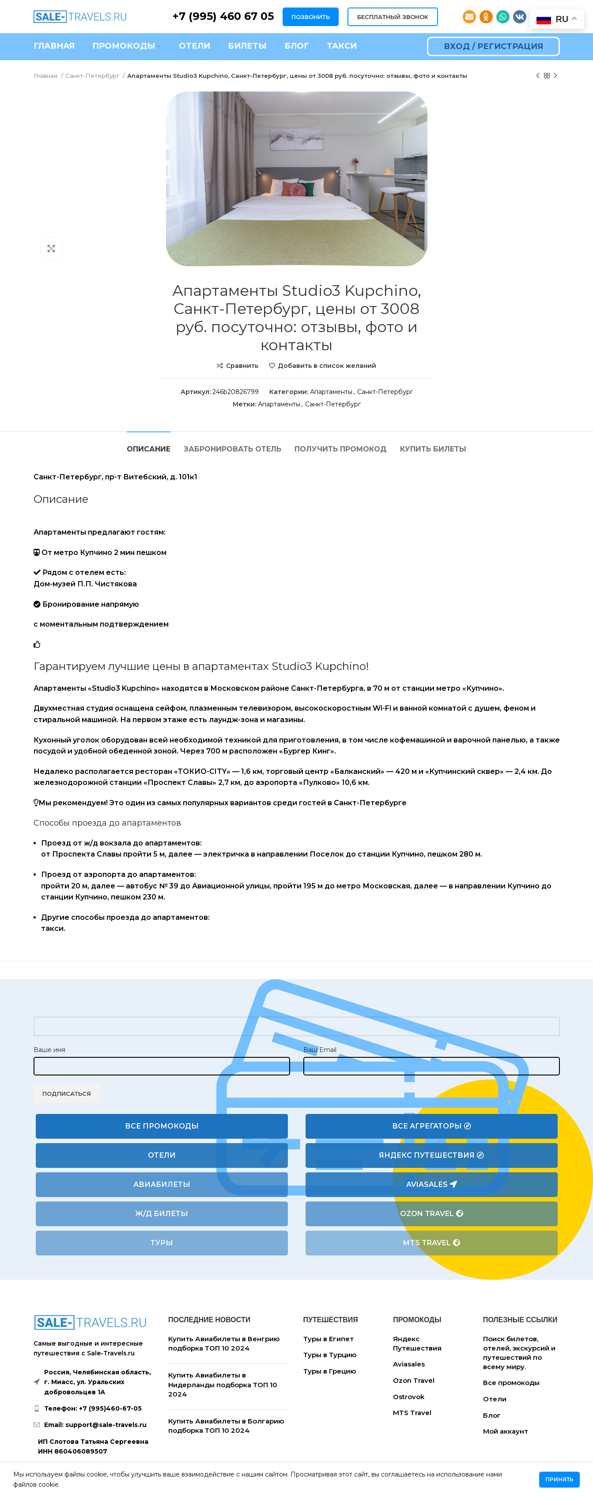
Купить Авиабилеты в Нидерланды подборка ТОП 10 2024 (222, 1384)
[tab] (148, 444)
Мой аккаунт (505, 1431)
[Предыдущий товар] (537, 76)
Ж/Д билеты (161, 1213)
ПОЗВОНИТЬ (310, 16)
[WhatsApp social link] (503, 16)
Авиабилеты (161, 1184)
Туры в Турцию (329, 1355)
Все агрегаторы (431, 1126)
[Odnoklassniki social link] (486, 16)
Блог (492, 1415)
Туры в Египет (328, 1339)
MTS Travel (431, 1243)
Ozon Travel (431, 1214)
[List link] (94, 1408)
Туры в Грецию (329, 1371)
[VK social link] (519, 16)
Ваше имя (49, 1050)
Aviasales (431, 1185)
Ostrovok (408, 1397)
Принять (559, 1479)
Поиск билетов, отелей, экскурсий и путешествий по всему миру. (519, 1353)
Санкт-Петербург (93, 75)
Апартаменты (331, 392)
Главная (46, 75)
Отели (162, 1155)
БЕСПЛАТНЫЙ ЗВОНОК (392, 16)
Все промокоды (162, 1126)
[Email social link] (469, 16)
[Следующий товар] (555, 76)
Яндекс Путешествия (431, 1155)
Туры (162, 1243)
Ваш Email (319, 1050)
